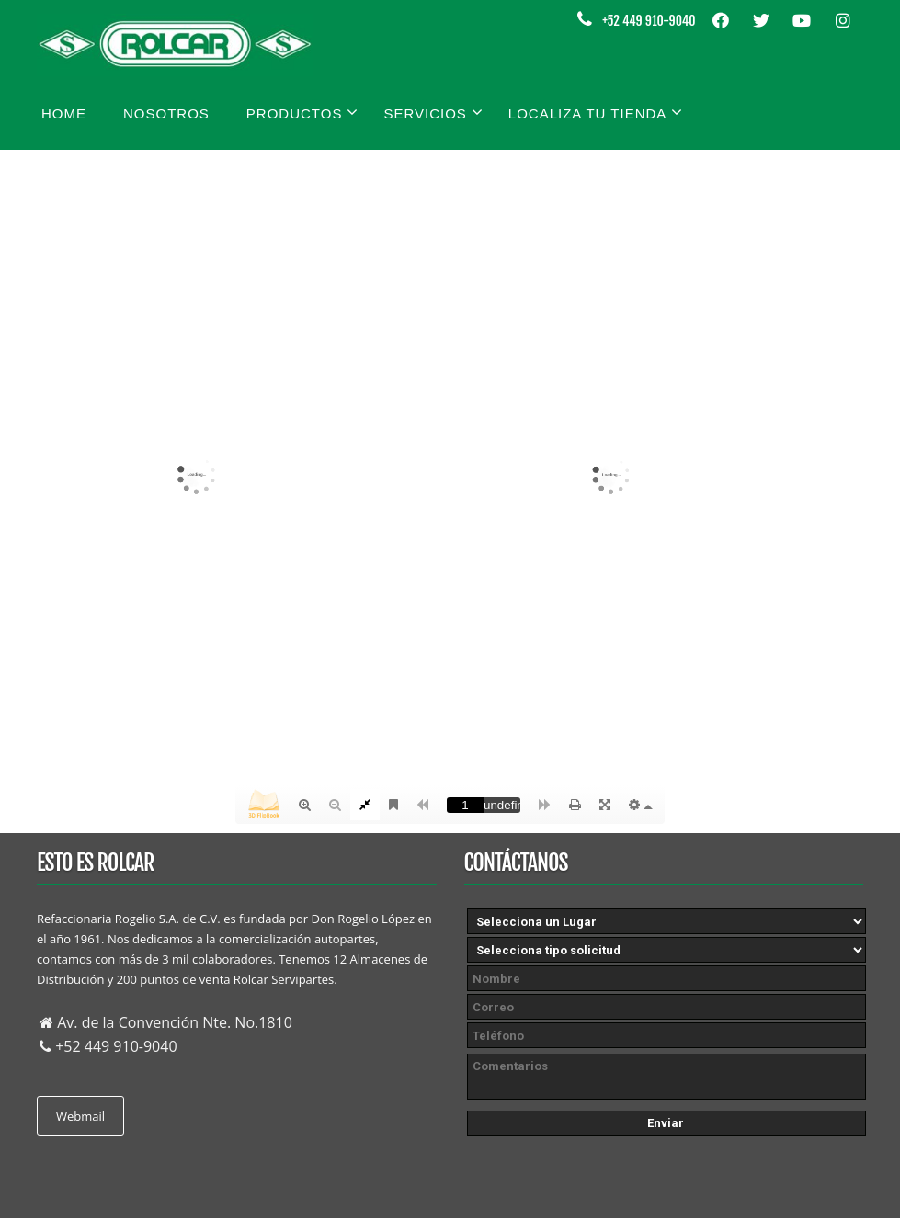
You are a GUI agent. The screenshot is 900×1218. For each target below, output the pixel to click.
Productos (302, 112)
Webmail (80, 1116)
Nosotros (166, 113)
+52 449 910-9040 (648, 20)
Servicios (433, 112)
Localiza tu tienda (596, 112)
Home (63, 113)
